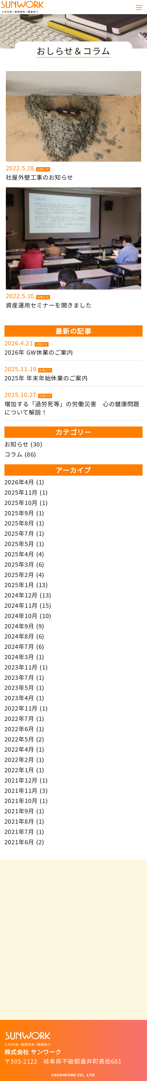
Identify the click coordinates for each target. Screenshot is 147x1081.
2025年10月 (21, 502)
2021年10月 (21, 800)
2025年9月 (19, 512)
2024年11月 (21, 605)
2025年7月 (19, 533)
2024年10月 (21, 615)
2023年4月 (19, 697)
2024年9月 (19, 626)
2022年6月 (19, 728)
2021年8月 (19, 821)
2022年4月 (19, 749)
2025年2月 (19, 574)
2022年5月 (19, 739)
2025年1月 (19, 584)
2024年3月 (19, 656)
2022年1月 (19, 769)
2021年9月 (19, 810)
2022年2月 (19, 759)
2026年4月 (19, 481)
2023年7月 (19, 677)
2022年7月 (19, 718)
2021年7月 (19, 831)
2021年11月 (21, 790)
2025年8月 (19, 523)
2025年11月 (21, 492)
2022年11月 (21, 708)
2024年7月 (19, 646)
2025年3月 (19, 564)
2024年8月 (19, 636)
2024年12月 (21, 595)
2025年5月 (19, 543)
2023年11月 (21, 667)
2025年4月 (19, 554)
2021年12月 (21, 780)
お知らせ (43, 169)
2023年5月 (19, 687)
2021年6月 (19, 841)
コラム (13, 454)
